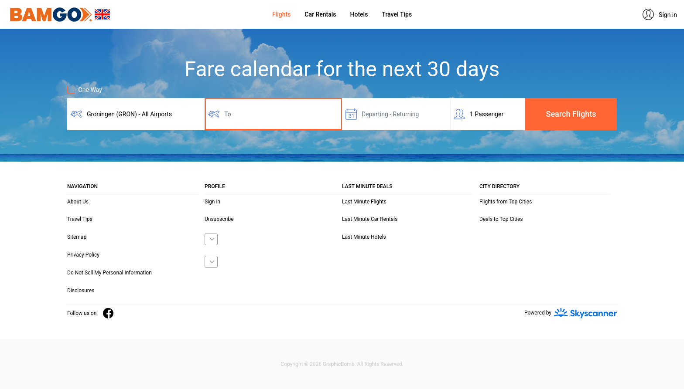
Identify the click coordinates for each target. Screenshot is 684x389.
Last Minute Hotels (364, 237)
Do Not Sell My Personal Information (109, 273)
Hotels (359, 14)
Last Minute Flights (364, 202)
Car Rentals (320, 14)
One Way (84, 90)
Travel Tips (397, 14)
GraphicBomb (339, 364)
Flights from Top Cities (505, 202)
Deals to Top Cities (501, 219)
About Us (78, 202)
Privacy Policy (83, 255)
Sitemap (76, 237)
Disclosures (80, 291)
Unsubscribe (219, 219)
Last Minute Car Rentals (369, 219)
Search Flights (571, 113)
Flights (281, 14)
